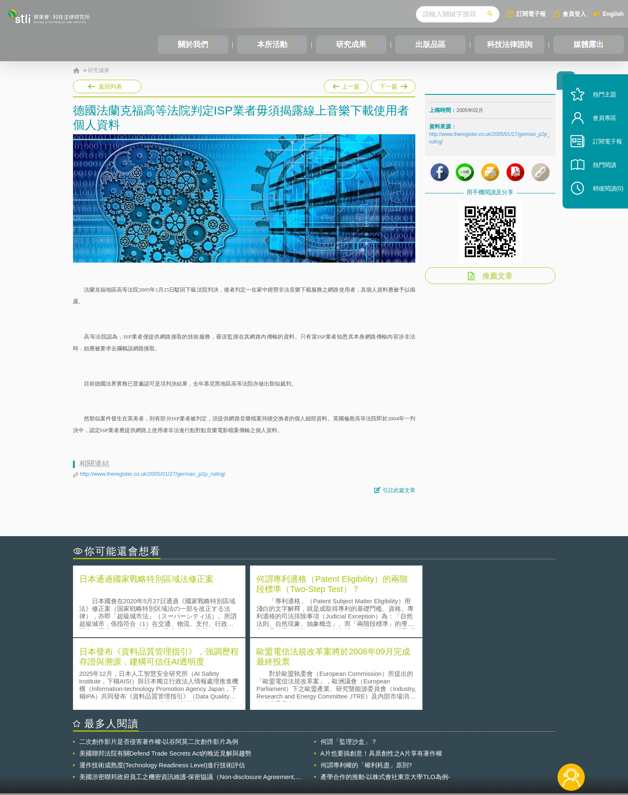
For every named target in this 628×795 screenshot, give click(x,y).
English (613, 13)
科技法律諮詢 (509, 44)
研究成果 (351, 44)
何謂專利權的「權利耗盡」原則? (366, 691)
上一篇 (346, 85)
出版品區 (430, 44)
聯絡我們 (316, 760)
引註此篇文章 (399, 490)
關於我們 (193, 44)
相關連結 (482, 748)
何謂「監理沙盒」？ (349, 668)
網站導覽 (368, 760)
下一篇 (393, 85)
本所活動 (272, 44)
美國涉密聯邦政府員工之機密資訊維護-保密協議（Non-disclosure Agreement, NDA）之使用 (187, 703)
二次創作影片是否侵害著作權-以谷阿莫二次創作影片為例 (159, 668)
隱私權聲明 (319, 748)
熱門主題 (599, 105)
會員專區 (599, 129)
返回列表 (110, 86)
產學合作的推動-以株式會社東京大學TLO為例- (385, 703)
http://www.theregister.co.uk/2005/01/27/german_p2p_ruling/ (153, 474)
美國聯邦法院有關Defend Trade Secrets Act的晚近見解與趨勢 (165, 679)
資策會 (434, 748)
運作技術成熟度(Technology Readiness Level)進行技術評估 (162, 691)
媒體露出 (588, 44)
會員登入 (574, 13)
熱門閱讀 (599, 176)
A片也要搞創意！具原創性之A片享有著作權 (381, 679)
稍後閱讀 (603, 199)
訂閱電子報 (531, 13)
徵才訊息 (368, 748)
